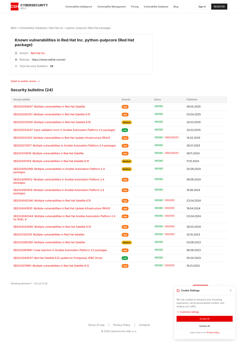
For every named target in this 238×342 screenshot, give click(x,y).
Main (14, 28)
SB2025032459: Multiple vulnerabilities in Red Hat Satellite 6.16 (52, 122)
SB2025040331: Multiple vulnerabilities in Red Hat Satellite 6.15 (51, 114)
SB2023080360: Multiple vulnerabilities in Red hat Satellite (49, 242)
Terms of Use (96, 325)
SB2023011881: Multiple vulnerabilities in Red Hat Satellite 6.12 (51, 265)
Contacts (144, 325)
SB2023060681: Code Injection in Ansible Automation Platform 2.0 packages (60, 250)
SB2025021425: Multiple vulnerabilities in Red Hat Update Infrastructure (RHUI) (61, 137)
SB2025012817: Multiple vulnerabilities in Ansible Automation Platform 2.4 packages (64, 145)
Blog (175, 6)
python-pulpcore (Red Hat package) (88, 28)
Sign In (202, 6)
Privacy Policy (121, 325)
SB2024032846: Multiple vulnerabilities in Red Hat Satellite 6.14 (52, 226)
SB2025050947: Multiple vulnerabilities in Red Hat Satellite (49, 106)
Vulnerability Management (111, 6)
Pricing (135, 6)
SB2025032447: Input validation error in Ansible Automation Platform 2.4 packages (64, 130)
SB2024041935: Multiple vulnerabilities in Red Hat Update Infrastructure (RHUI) (61, 208)
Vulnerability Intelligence (78, 6)
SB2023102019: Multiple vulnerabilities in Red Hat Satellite (48, 234)
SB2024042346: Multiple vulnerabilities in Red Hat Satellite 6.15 (52, 200)
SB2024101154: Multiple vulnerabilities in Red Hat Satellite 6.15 (51, 161)
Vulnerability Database (156, 6)
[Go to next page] (221, 287)
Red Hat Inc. (56, 28)
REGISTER (219, 6)
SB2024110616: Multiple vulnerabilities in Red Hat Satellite (48, 153)
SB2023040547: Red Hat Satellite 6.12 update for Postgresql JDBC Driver (57, 258)
